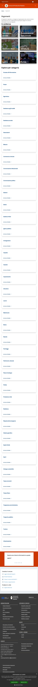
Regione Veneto (5, 1)
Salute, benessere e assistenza (9, 633)
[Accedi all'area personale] (33, 1)
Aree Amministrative (7, 608)
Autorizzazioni (6, 635)
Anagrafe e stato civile (25, 606)
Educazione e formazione (8, 624)
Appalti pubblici (24, 614)
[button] (19, 685)
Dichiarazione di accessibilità (8, 671)
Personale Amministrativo (8, 616)
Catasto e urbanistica (25, 616)
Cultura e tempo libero (25, 608)
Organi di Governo (6, 606)
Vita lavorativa (24, 610)
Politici (4, 614)
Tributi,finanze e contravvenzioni (9, 629)
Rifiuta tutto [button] (24, 682)
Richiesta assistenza (25, 650)
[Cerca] (35, 5)
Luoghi (22, 634)
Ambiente (5, 631)
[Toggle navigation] (2, 5)
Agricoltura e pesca (7, 637)
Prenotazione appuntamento (27, 643)
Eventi (22, 637)
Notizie (22, 625)
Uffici (4, 610)
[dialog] (19, 680)
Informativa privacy (7, 667)
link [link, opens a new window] (30, 679)
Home (2, 11)
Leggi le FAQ (23, 648)
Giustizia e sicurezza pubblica (9, 627)
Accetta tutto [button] (14, 682)
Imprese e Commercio (25, 612)
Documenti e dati (6, 618)
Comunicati (23, 627)
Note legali (5, 669)
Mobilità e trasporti (25, 618)
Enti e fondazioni (6, 612)
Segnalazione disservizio (26, 646)
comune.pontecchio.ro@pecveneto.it (8, 658)
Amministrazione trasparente (9, 665)
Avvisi (22, 629)
